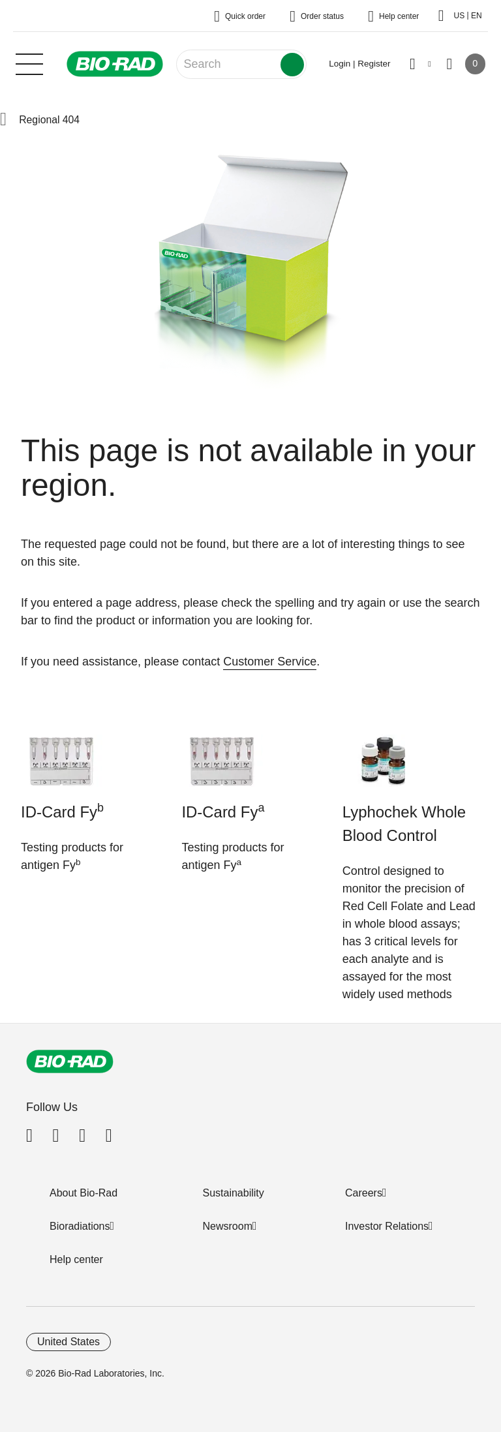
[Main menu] (29, 63)
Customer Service (269, 661)
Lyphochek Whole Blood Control (404, 823)
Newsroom (227, 1226)
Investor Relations (387, 1226)
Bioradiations (80, 1226)
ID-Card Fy (62, 811)
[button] (3, 120)
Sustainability (233, 1192)
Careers (363, 1192)
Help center (76, 1259)
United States (68, 1341)
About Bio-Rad (83, 1192)
